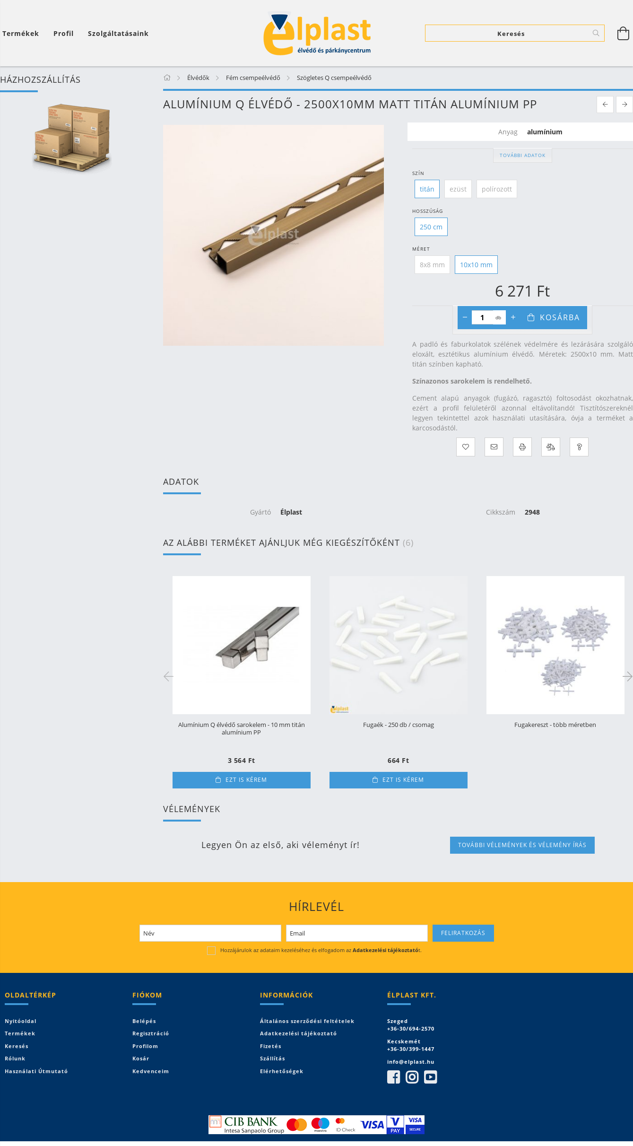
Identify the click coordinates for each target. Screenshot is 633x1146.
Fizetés (270, 1046)
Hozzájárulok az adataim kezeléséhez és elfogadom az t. (321, 950)
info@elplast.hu (410, 1061)
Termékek (20, 1033)
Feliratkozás (463, 933)
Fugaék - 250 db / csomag (398, 725)
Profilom (145, 1046)
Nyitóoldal (20, 1020)
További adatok (523, 155)
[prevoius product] (605, 104)
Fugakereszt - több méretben (555, 725)
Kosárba (560, 317)
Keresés (16, 1046)
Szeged (397, 1020)
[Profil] (63, 33)
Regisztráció (150, 1033)
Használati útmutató (36, 1071)
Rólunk (15, 1058)
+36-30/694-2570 (410, 1028)
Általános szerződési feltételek (307, 1020)
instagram (412, 1077)
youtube (430, 1077)
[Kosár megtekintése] (623, 33)
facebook (393, 1077)
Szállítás (272, 1058)
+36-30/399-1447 (410, 1048)
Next (626, 676)
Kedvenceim (150, 1071)
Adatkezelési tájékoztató (298, 1033)
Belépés (144, 1020)
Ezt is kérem (246, 780)
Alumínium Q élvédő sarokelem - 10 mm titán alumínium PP (241, 728)
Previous (170, 676)
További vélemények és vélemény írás (522, 845)
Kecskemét (404, 1041)
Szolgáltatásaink (118, 33)
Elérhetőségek (281, 1071)
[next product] (624, 104)
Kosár (140, 1058)
